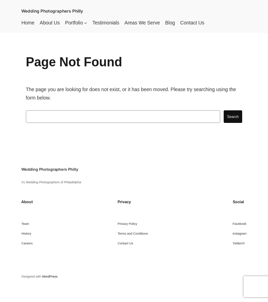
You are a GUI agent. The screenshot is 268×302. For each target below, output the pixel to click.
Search (233, 117)
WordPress (49, 276)
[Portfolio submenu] (85, 22)
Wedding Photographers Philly (52, 11)
